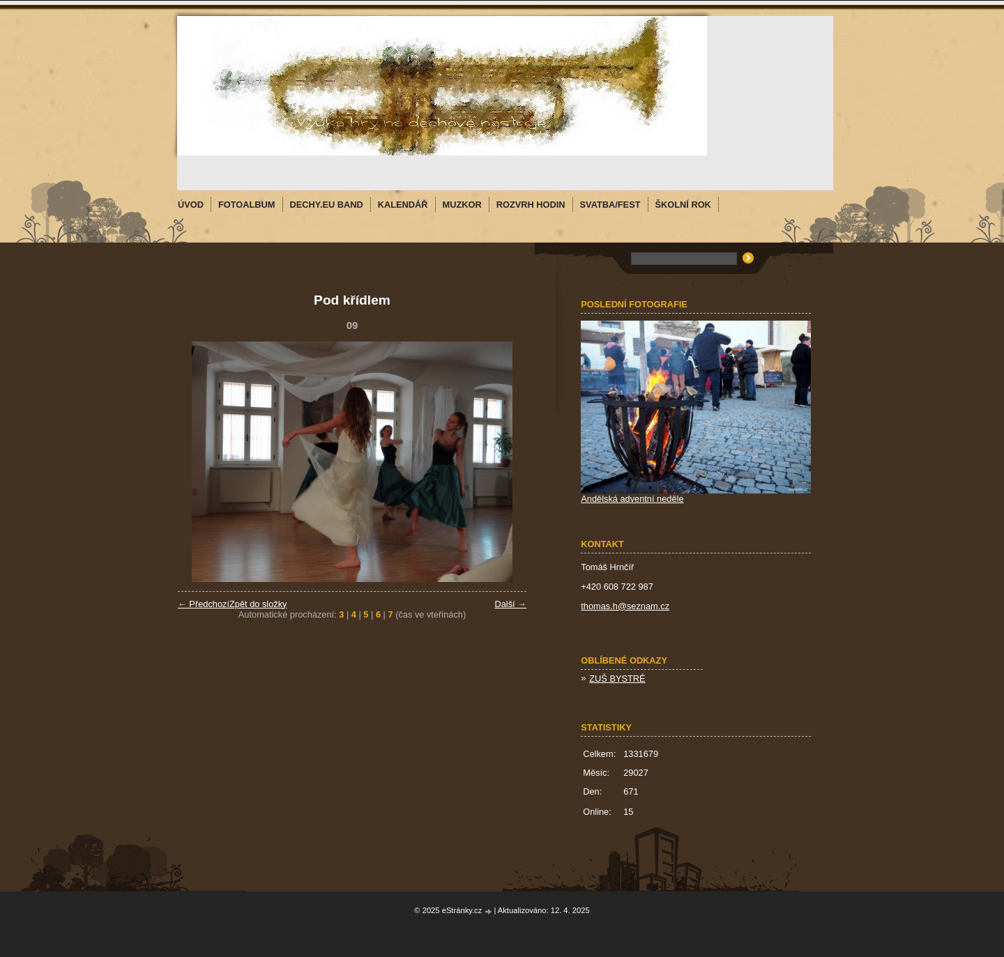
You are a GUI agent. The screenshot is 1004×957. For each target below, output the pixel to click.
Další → (510, 604)
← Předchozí (203, 604)
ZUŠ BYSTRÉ (617, 678)
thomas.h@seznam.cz (625, 606)
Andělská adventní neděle (632, 498)
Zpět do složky (258, 604)
